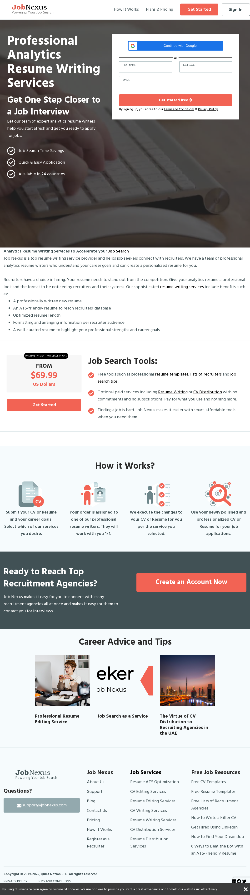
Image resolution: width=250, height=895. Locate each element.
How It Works (126, 9)
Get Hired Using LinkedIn (214, 827)
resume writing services (182, 287)
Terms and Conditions (179, 109)
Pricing (93, 820)
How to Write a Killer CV (213, 818)
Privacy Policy (208, 109)
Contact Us (97, 811)
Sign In (236, 10)
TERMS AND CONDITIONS (53, 881)
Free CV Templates (208, 782)
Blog (91, 801)
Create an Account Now (191, 582)
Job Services (145, 772)
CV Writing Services (148, 811)
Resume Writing (173, 392)
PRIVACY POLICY (16, 881)
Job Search (118, 251)
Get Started (199, 9)
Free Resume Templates (213, 792)
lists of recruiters (206, 374)
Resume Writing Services (153, 820)
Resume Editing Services (152, 801)
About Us (95, 782)
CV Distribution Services (152, 830)
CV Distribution (207, 392)
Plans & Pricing (159, 9)
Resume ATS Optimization (154, 782)
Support (94, 792)
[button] (175, 46)
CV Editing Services (148, 792)
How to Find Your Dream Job (217, 837)
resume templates (171, 374)
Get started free (175, 100)
